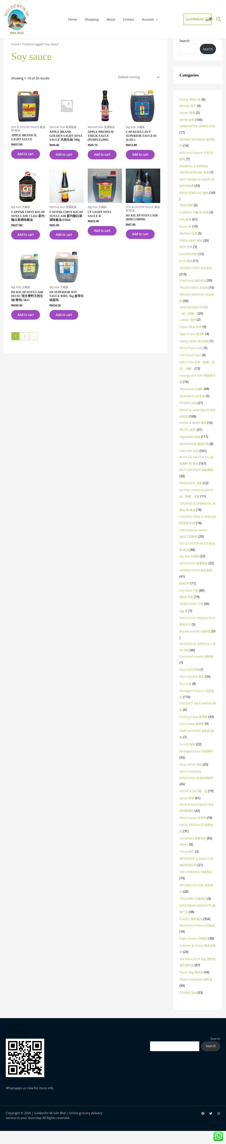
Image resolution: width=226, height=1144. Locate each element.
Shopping (92, 19)
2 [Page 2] (24, 336)
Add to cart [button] (26, 153)
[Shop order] (138, 77)
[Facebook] (202, 1126)
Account (148, 19)
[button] (218, 19)
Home (72, 19)
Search (184, 41)
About (110, 19)
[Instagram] (218, 1126)
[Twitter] (210, 1126)
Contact (128, 19)
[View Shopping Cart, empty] (197, 19)
